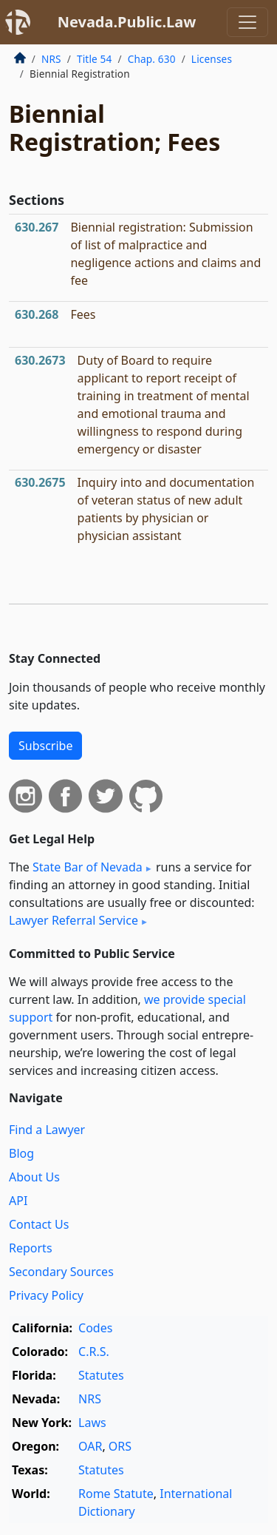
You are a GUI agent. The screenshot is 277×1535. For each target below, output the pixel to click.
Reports (30, 1248)
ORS (120, 1446)
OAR (90, 1446)
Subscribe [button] (45, 746)
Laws (92, 1422)
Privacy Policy (46, 1295)
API (18, 1200)
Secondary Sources (61, 1272)
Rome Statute (116, 1493)
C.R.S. (93, 1351)
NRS (51, 59)
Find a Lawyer (47, 1129)
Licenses (211, 59)
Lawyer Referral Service (73, 920)
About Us (34, 1177)
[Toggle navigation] (247, 22)
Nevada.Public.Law (127, 22)
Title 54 (94, 59)
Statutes (101, 1375)
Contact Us (39, 1224)
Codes (95, 1328)
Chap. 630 (152, 59)
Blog (21, 1153)
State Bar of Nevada (88, 867)
